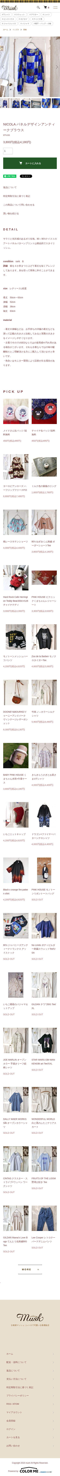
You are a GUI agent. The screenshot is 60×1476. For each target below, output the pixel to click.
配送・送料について (16, 1362)
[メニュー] (55, 7)
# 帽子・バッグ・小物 (42, 24)
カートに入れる (30, 163)
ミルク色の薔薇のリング (44, 486)
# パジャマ (25, 24)
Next (56, 66)
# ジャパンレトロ (9, 24)
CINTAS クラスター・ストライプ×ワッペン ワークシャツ (15, 1182)
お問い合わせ (13, 1445)
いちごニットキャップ (14, 834)
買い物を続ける (11, 213)
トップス (15, 29)
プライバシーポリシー (17, 1395)
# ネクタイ (23, 19)
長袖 (25, 29)
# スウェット (20, 14)
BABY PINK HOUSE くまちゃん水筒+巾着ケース (15, 779)
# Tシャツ (6, 14)
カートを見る (13, 1437)
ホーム (5, 29)
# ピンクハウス (8, 19)
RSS (8, 1404)
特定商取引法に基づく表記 (16, 196)
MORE (27, 1269)
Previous (3, 66)
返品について (10, 187)
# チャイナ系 (37, 19)
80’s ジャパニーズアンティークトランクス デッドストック (15, 949)
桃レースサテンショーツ (15, 541)
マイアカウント (14, 1412)
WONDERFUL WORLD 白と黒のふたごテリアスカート (44, 1123)
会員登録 (10, 1420)
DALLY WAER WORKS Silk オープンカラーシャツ (15, 1123)
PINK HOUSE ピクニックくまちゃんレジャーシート (44, 601)
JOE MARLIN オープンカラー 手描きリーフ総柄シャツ (14, 1063)
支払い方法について (16, 1379)
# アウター (34, 14)
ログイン (10, 1429)
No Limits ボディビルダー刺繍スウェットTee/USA (44, 949)
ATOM (16, 1404)
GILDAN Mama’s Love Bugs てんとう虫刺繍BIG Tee (15, 1241)
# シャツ (46, 14)
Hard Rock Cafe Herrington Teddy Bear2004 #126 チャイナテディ (15, 601)
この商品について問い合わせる (19, 204)
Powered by (30, 1470)
